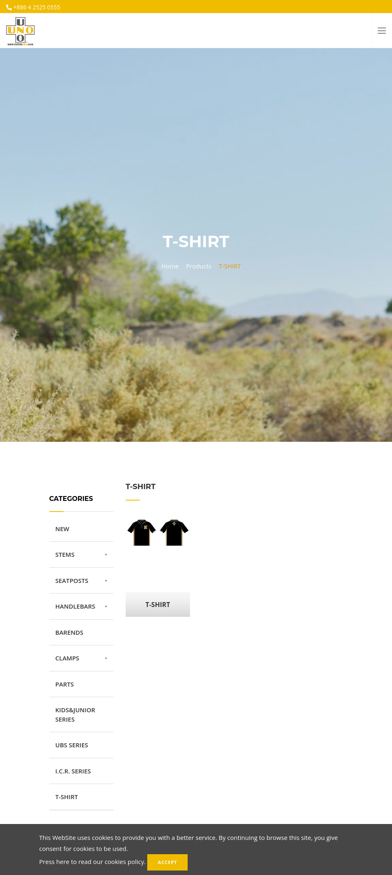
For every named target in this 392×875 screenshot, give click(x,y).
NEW (62, 529)
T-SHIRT (66, 797)
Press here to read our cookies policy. (92, 861)
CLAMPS (67, 658)
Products (198, 263)
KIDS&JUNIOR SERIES (75, 714)
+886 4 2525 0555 (36, 7)
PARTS (64, 684)
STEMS (65, 554)
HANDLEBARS (75, 606)
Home (169, 263)
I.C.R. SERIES (73, 771)
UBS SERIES (72, 745)
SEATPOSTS (72, 580)
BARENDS (69, 632)
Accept (167, 862)
